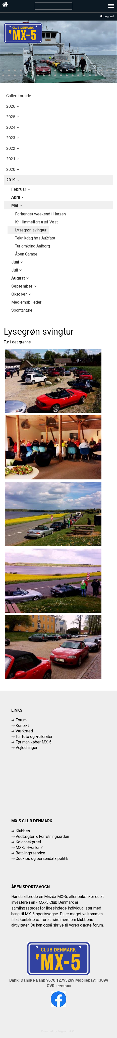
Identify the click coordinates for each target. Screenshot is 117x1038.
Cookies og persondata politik (42, 858)
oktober (19, 294)
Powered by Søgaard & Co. (58, 1031)
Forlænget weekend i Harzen (40, 214)
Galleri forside (18, 95)
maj (14, 205)
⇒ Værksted (22, 731)
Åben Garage (26, 254)
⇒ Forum (19, 720)
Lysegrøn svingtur (30, 230)
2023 (10, 138)
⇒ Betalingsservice (28, 853)
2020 (10, 169)
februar (18, 189)
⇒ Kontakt (20, 725)
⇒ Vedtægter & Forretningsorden (40, 836)
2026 (10, 106)
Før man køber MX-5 (33, 742)
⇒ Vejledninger (24, 747)
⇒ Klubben (20, 831)
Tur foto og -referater (34, 736)
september (22, 286)
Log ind (107, 16)
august (18, 278)
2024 (10, 127)
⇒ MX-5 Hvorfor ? (27, 847)
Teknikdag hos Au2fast (35, 238)
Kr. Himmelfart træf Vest (36, 222)
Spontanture (21, 310)
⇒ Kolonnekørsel (26, 842)
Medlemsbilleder (26, 302)
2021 (10, 159)
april (15, 197)
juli (14, 270)
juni (15, 262)
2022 (10, 148)
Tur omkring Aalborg (32, 246)
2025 (10, 116)
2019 (10, 180)
